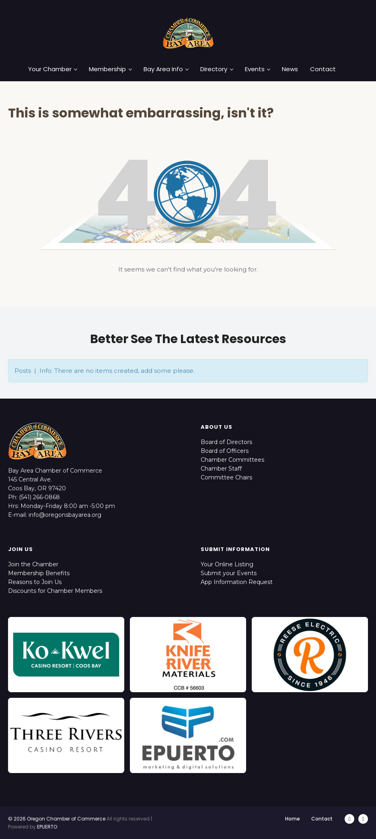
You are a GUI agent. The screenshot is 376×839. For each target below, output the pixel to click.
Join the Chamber (33, 564)
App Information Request (237, 582)
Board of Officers (225, 450)
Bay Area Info (166, 69)
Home (292, 818)
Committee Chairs (226, 477)
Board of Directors (226, 442)
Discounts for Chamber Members (55, 590)
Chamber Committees (232, 459)
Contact (323, 69)
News (290, 69)
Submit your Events (229, 573)
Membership (110, 69)
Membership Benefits (39, 573)
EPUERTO (47, 826)
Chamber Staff (221, 468)
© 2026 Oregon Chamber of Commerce (56, 818)
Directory (216, 69)
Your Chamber (52, 69)
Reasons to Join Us (35, 582)
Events (257, 69)
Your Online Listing (227, 564)
